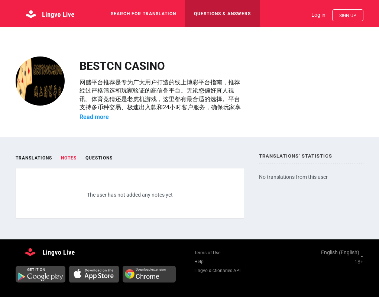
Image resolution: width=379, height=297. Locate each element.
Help (199, 261)
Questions (99, 158)
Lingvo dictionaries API (217, 270)
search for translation (143, 13)
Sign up (347, 15)
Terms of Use (207, 252)
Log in (318, 15)
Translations (34, 158)
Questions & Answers (222, 13)
